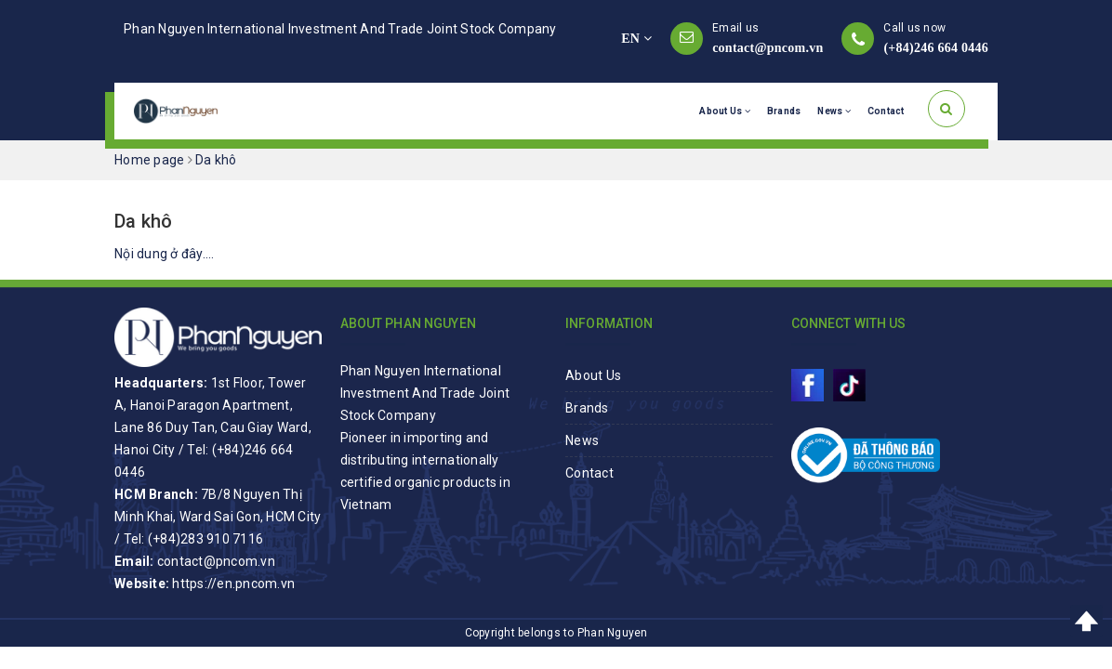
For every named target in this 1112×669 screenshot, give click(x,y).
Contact (886, 111)
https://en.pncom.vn (233, 583)
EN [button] (636, 39)
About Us (724, 111)
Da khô (143, 221)
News (834, 111)
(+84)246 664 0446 (935, 48)
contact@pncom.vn (767, 48)
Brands (784, 111)
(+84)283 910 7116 (205, 538)
